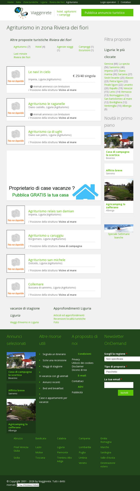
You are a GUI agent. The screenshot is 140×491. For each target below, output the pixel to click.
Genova (108, 63)
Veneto (83, 463)
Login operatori (108, 2)
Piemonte (62, 452)
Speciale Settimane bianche (118, 232)
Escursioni (84, 50)
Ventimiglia (110, 105)
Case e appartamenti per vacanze (53, 400)
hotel (60, 11)
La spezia (124, 63)
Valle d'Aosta (107, 457)
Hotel (38, 46)
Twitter (123, 482)
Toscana (40, 457)
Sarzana (122, 74)
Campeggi (84, 46)
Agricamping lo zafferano (115, 205)
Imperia (108, 70)
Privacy (76, 359)
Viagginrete (41, 12)
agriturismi (70, 11)
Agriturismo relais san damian (51, 211)
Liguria (61, 447)
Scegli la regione (115, 353)
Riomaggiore (116, 95)
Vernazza (126, 91)
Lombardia (85, 447)
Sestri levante (112, 77)
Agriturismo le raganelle (46, 104)
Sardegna (105, 452)
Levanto (128, 84)
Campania (84, 438)
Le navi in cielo (39, 72)
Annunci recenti (51, 382)
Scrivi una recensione (54, 360)
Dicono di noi (79, 370)
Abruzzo (18, 438)
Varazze (128, 88)
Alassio (129, 77)
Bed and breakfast (53, 388)
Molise (39, 452)
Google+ (114, 482)
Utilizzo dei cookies (82, 363)
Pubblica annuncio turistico (105, 13)
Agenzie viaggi (65, 46)
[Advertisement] (54, 167)
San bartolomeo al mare (118, 98)
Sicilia (17, 457)
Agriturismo (20, 46)
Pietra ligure (116, 81)
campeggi (64, 14)
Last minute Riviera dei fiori (22, 55)
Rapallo (113, 88)
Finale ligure (111, 84)
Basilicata (40, 438)
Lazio (38, 447)
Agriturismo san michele (46, 260)
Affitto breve (114, 170)
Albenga (126, 105)
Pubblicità (77, 392)
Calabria (61, 438)
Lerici (112, 91)
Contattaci (126, 2)
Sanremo (114, 67)
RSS (131, 482)
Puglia (82, 452)
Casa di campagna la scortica (117, 153)
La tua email (113, 379)
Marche (104, 447)
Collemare (36, 284)
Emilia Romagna (105, 440)
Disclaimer (78, 366)
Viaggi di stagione (52, 366)
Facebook (107, 482)
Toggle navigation (10, 13)
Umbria (83, 457)
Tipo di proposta (115, 366)
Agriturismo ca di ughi (45, 131)
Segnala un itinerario (54, 354)
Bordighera (115, 102)
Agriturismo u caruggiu (46, 235)
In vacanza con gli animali (53, 376)
